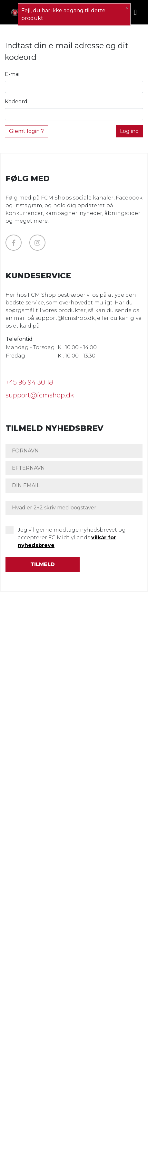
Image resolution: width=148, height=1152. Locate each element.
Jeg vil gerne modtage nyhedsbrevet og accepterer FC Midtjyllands (72, 537)
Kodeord (16, 101)
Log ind (129, 131)
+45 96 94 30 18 (29, 382)
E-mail (13, 74)
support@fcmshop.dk (39, 395)
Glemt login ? (26, 131)
